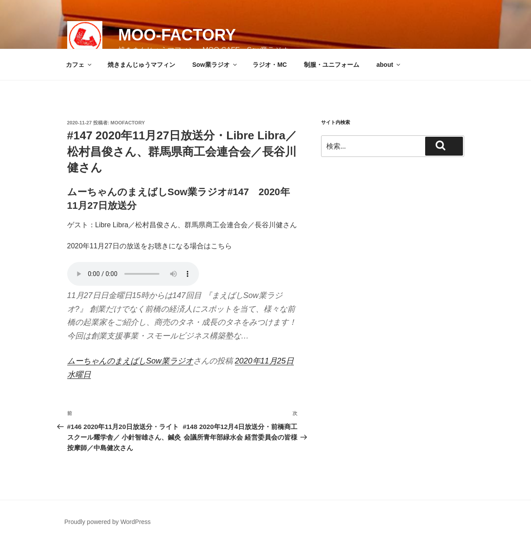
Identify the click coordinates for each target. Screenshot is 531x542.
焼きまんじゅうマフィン (141, 64)
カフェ (79, 64)
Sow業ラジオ (215, 64)
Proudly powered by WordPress (108, 521)
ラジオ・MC (270, 64)
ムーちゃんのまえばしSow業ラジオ (130, 360)
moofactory (128, 122)
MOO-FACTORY (177, 35)
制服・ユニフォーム (331, 64)
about (388, 64)
